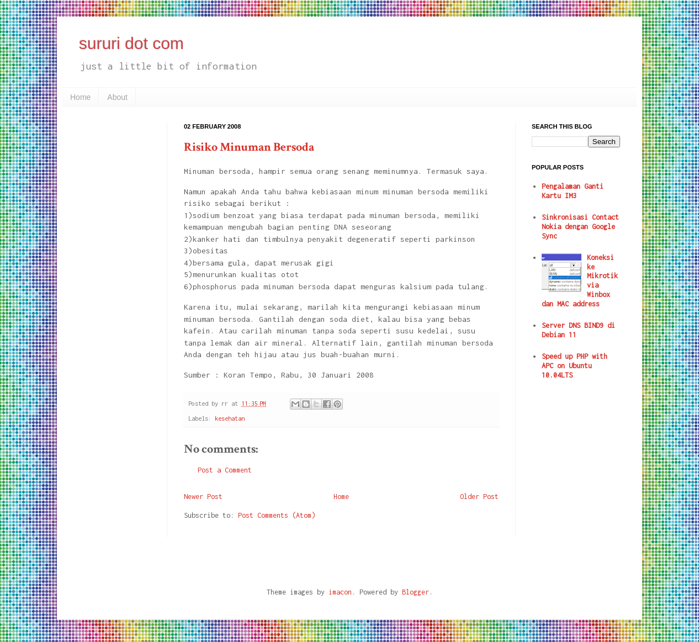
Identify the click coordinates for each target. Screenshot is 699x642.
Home (80, 97)
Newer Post (203, 496)
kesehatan (230, 418)
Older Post (479, 496)
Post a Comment (225, 470)
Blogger (415, 592)
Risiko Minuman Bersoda (249, 147)
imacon (340, 592)
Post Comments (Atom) (276, 515)
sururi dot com (131, 43)
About (117, 97)
